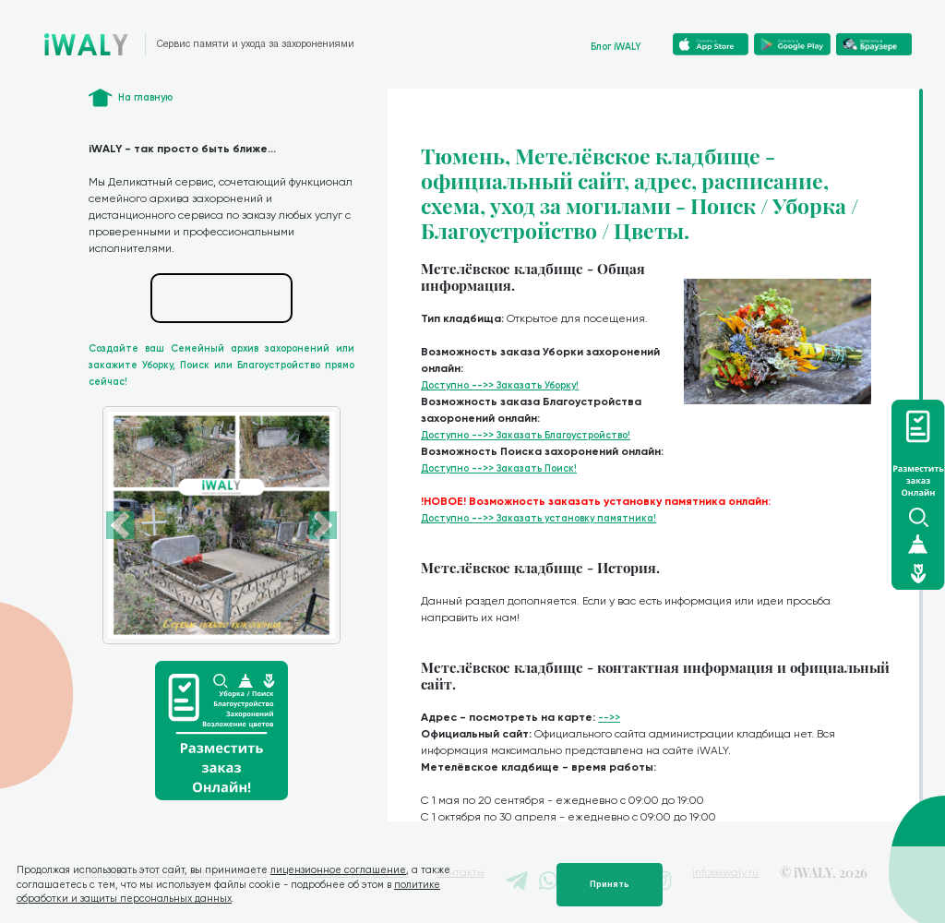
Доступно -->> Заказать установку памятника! (538, 518)
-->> (609, 718)
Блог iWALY (616, 47)
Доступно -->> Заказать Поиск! (499, 468)
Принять (609, 884)
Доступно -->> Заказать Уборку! (500, 385)
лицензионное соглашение (338, 870)
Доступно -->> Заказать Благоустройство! (525, 435)
